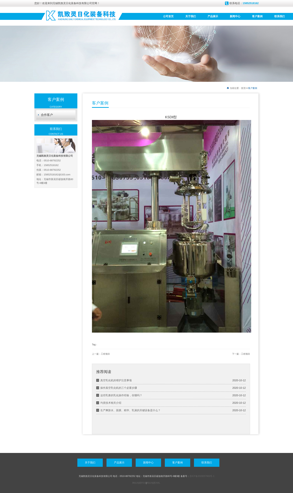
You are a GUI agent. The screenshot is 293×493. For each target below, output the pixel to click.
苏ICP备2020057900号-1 (201, 476)
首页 (243, 88)
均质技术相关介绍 (110, 402)
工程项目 (105, 354)
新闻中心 (235, 16)
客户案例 (257, 16)
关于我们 (190, 16)
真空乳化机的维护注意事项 (116, 380)
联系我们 (279, 16)
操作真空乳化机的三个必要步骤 (118, 387)
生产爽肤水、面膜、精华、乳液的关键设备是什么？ (130, 410)
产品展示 (213, 16)
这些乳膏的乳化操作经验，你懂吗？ (121, 395)
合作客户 (47, 114)
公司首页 (168, 16)
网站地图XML (153, 483)
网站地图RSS (139, 483)
